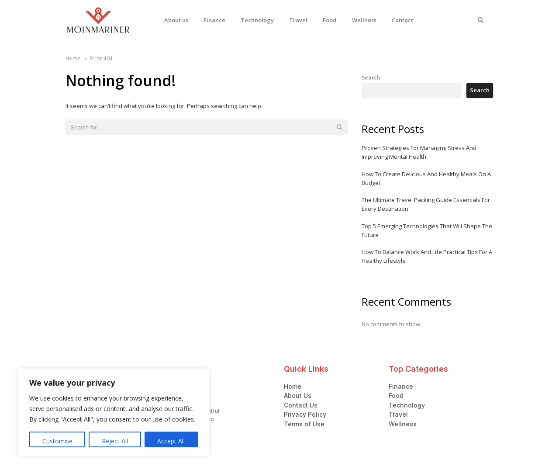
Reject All (115, 441)
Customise (57, 441)
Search (371, 77)
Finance (214, 20)
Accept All (171, 441)
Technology (257, 20)
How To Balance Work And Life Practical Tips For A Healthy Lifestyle (427, 256)
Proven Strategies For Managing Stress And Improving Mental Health (419, 152)
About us (176, 20)
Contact (402, 20)
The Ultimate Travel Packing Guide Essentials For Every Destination (426, 204)
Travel (298, 20)
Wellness (364, 20)
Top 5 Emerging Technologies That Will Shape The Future (427, 230)
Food (330, 20)
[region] (113, 412)
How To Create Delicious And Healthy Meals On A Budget (426, 178)
